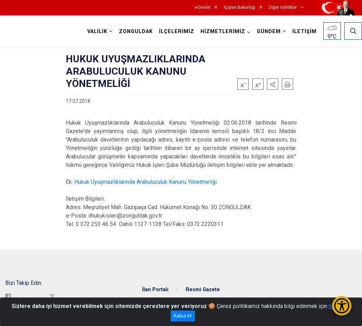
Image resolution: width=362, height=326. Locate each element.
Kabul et (183, 316)
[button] (272, 84)
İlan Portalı (155, 289)
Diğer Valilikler (283, 7)
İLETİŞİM (304, 32)
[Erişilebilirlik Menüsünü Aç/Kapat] (341, 305)
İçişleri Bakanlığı (239, 7)
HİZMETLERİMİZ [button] (223, 32)
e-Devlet (202, 7)
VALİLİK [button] (97, 32)
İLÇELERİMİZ (176, 32)
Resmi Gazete (203, 289)
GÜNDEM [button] (269, 32)
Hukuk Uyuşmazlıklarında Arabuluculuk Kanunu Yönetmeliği (145, 181)
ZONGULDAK (136, 32)
